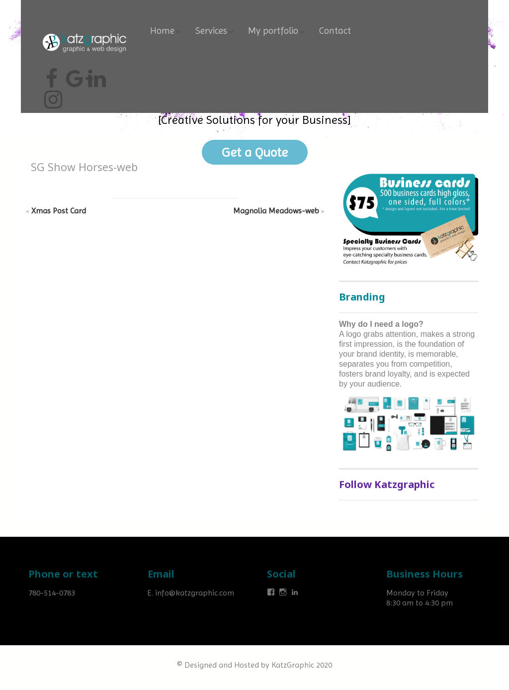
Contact (335, 30)
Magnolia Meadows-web (276, 210)
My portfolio (273, 30)
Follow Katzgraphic (386, 484)
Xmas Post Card (58, 210)
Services (211, 30)
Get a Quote (255, 152)
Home (162, 30)
